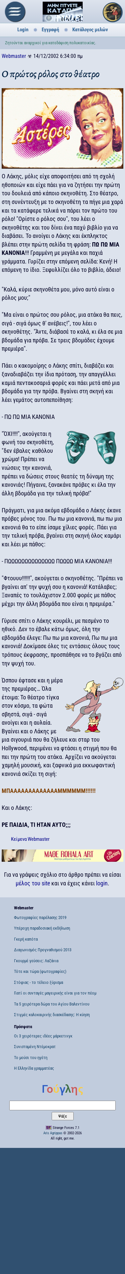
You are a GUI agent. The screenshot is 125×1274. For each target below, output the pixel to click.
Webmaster (14, 56)
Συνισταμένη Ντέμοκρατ (35, 1046)
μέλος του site (33, 883)
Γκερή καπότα (26, 939)
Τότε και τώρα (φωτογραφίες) (40, 971)
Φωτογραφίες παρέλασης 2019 (40, 917)
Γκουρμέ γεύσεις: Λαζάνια (36, 960)
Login (22, 30)
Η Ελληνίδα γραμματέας (34, 1068)
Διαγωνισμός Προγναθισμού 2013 (42, 949)
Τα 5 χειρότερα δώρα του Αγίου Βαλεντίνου (51, 1003)
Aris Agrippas (52, 1133)
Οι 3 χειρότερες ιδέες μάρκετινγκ (43, 1035)
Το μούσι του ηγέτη (30, 1057)
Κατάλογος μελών (90, 30)
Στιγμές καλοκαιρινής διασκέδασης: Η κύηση (52, 1014)
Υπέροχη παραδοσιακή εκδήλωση (42, 928)
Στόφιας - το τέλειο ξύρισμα (38, 982)
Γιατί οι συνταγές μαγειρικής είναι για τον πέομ (55, 993)
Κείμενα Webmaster (30, 839)
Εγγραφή (50, 30)
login (102, 883)
